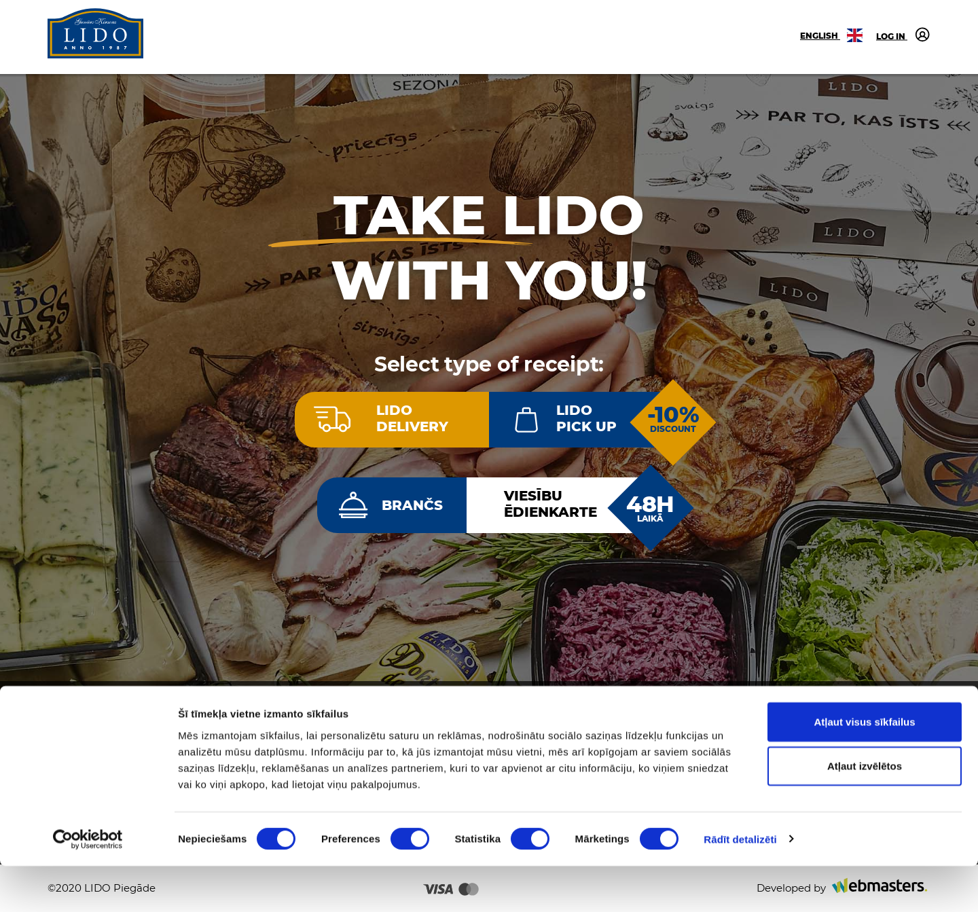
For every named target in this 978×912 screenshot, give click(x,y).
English (831, 35)
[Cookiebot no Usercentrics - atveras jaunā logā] (88, 885)
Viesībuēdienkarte (550, 504)
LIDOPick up (586, 418)
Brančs (412, 505)
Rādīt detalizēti (740, 885)
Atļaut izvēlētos (864, 812)
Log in (903, 34)
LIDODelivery (412, 418)
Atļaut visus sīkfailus (864, 767)
